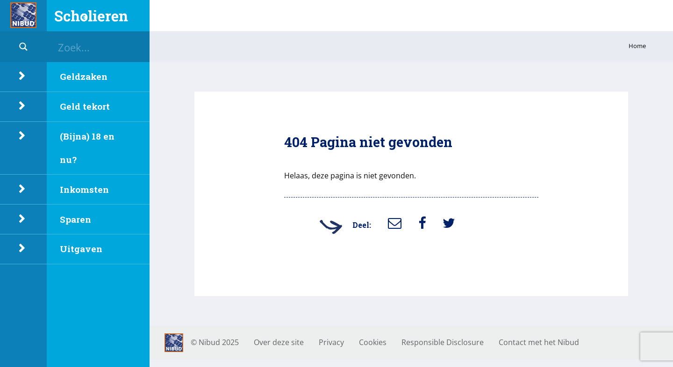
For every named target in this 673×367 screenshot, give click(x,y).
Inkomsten (84, 189)
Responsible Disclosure (442, 342)
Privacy (331, 342)
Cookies (373, 342)
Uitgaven (81, 248)
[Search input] (103, 47)
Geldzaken (83, 76)
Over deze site (279, 342)
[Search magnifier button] (23, 46)
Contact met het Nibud (539, 342)
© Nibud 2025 (215, 342)
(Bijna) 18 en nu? (87, 147)
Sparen (75, 219)
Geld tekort (85, 106)
